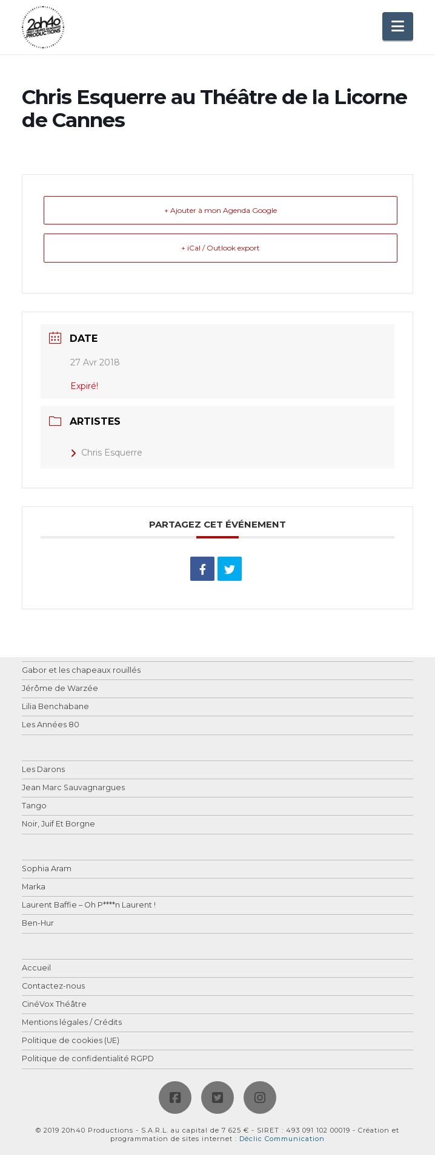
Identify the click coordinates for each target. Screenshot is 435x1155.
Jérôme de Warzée (60, 689)
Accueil (36, 968)
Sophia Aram (46, 869)
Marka (33, 887)
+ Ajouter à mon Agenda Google (220, 210)
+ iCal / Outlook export (220, 247)
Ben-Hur (38, 924)
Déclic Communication (282, 1138)
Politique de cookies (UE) (70, 1041)
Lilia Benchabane (55, 707)
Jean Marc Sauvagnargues (73, 788)
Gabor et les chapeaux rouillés (81, 671)
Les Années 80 (50, 725)
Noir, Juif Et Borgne (58, 824)
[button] (397, 26)
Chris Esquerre (106, 452)
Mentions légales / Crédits (72, 1023)
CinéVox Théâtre (54, 1005)
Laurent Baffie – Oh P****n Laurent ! (89, 905)
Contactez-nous (53, 986)
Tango (34, 806)
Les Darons (43, 770)
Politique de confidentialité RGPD (88, 1059)
